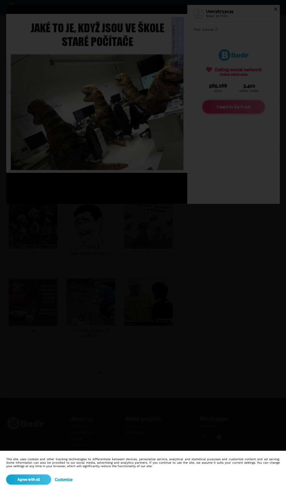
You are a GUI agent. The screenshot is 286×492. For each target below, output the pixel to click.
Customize (63, 480)
